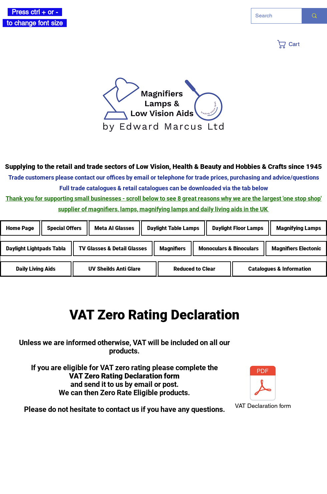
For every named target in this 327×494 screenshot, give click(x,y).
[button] (301, 44)
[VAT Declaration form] (262, 389)
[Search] (271, 15)
